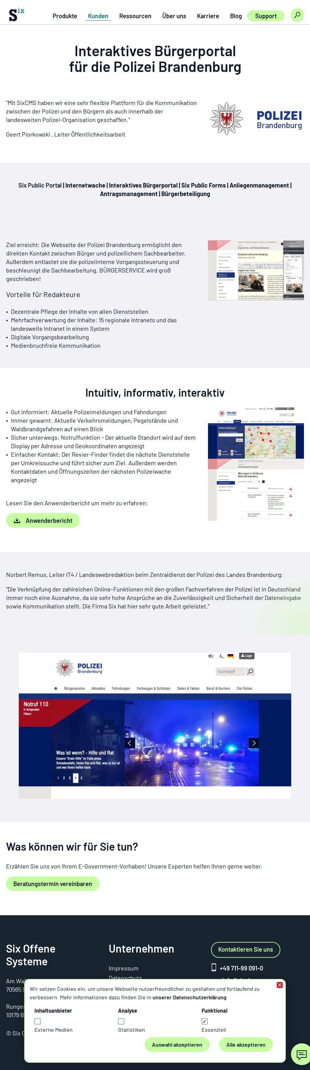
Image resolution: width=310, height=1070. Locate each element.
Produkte (65, 15)
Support (266, 15)
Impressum (124, 968)
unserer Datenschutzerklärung (189, 997)
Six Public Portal (40, 185)
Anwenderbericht (49, 520)
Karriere (208, 15)
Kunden (98, 15)
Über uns (174, 15)
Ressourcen (135, 15)
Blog (236, 15)
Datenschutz (125, 977)
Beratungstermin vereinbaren (52, 883)
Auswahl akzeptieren (177, 1044)
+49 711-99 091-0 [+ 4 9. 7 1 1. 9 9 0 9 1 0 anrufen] (241, 968)
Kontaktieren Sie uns (245, 949)
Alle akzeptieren (245, 1044)
